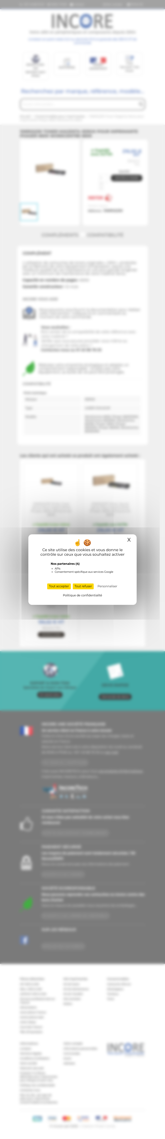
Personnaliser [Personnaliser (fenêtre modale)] (107, 586)
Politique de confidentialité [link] (82, 595)
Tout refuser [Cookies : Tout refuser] (83, 586)
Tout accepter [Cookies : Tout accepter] (59, 586)
